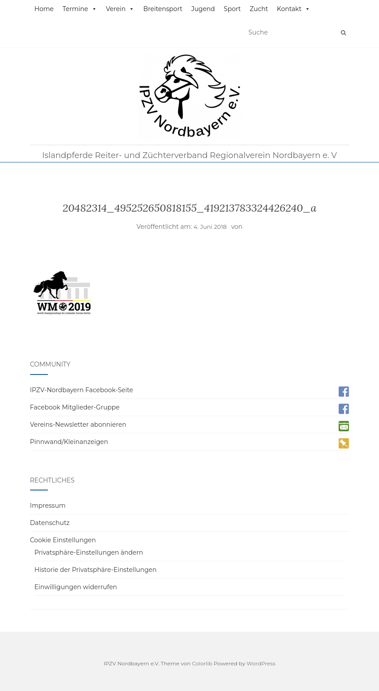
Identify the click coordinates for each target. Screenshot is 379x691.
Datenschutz (50, 523)
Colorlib (202, 663)
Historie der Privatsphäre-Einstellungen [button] (96, 570)
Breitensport (162, 9)
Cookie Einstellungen (63, 540)
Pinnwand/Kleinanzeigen (69, 442)
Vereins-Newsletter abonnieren (78, 424)
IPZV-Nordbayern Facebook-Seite (81, 390)
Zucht (259, 9)
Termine (80, 9)
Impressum (48, 506)
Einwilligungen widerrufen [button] (76, 587)
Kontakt (294, 9)
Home (44, 9)
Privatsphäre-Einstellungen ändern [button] (89, 552)
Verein (120, 9)
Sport (232, 9)
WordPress (260, 663)
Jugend (203, 9)
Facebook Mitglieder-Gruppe (75, 407)
